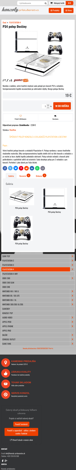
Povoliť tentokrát (21, 424)
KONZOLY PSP (7, 313)
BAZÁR (38, 335)
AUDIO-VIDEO (38, 317)
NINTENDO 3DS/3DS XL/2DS (38, 304)
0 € (69, 3)
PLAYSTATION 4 (38, 269)
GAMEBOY (6, 308)
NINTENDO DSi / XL (38, 300)
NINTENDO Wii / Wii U (38, 291)
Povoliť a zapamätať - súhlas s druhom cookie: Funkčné (21, 432)
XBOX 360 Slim (8, 282)
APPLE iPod (38, 322)
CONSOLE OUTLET (38, 339)
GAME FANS (38, 344)
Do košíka (62, 106)
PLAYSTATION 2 (38, 260)
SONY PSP (38, 256)
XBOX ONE (6, 286)
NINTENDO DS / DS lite (38, 296)
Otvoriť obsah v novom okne (21, 439)
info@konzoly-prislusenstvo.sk (15, 453)
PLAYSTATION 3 (38, 265)
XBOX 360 (38, 278)
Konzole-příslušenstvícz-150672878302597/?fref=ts (38, 348)
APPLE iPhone (38, 326)
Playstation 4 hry (10, 273)
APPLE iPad (6, 330)
